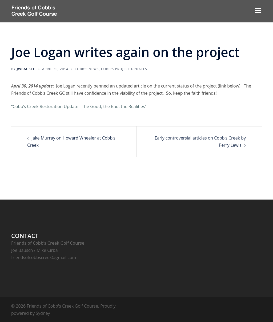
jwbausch (26, 69)
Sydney (43, 313)
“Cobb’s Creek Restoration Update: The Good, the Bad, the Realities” (79, 106)
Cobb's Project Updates (124, 69)
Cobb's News (87, 69)
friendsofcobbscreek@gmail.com (43, 257)
